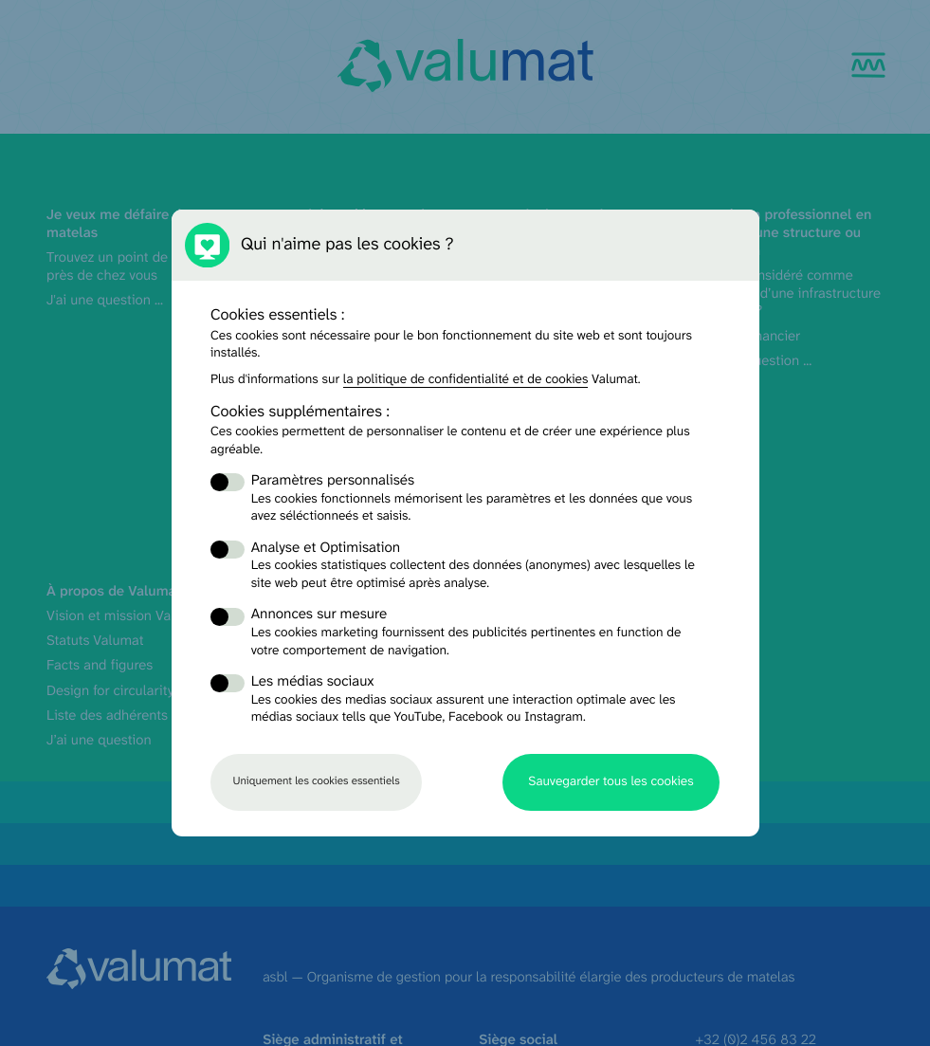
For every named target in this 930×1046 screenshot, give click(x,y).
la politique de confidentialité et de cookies (466, 380)
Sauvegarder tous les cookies (610, 781)
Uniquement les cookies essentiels (315, 781)
